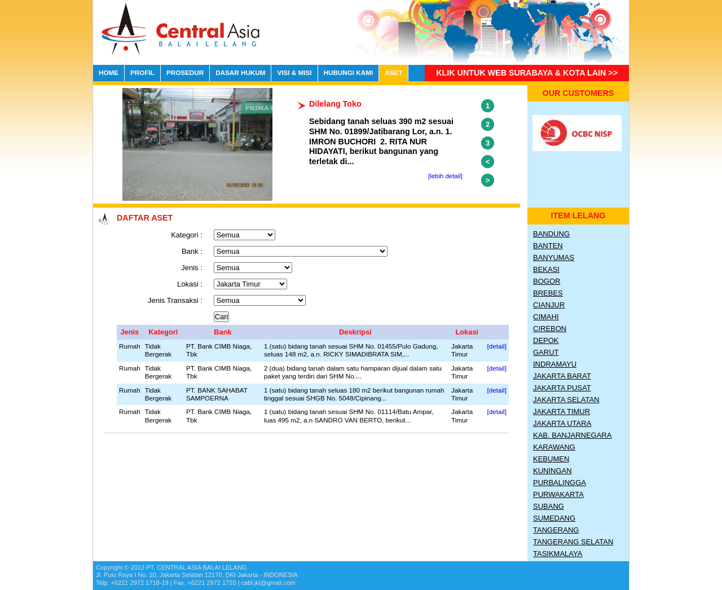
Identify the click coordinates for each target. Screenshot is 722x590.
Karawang (554, 447)
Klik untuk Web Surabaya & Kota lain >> (527, 72)
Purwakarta (558, 494)
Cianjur (549, 305)
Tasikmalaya (557, 553)
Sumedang (554, 518)
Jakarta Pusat (562, 388)
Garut (546, 352)
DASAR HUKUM (240, 72)
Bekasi (546, 269)
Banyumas (553, 257)
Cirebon (549, 328)
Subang (548, 506)
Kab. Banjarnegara (572, 435)
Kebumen (551, 459)
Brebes (548, 293)
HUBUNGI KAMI (348, 72)
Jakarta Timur (561, 411)
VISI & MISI (294, 72)
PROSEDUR (185, 72)
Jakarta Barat (562, 376)
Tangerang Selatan (573, 542)
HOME (108, 72)
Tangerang (556, 530)
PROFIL (142, 72)
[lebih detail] (445, 176)
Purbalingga (559, 482)
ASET (393, 72)
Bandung (551, 234)
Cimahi (546, 316)
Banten (548, 245)
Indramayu (554, 364)
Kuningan (552, 470)
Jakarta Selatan (566, 399)
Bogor (546, 281)
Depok (546, 340)
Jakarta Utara (562, 423)
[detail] (497, 346)
